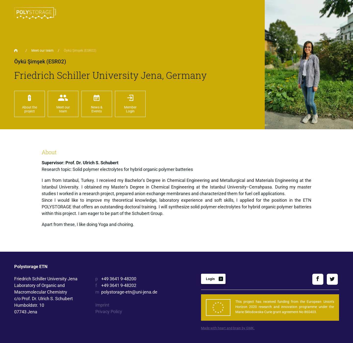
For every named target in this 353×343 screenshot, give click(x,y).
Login (210, 279)
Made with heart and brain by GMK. (228, 328)
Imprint (102, 305)
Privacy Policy (108, 311)
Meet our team (42, 50)
